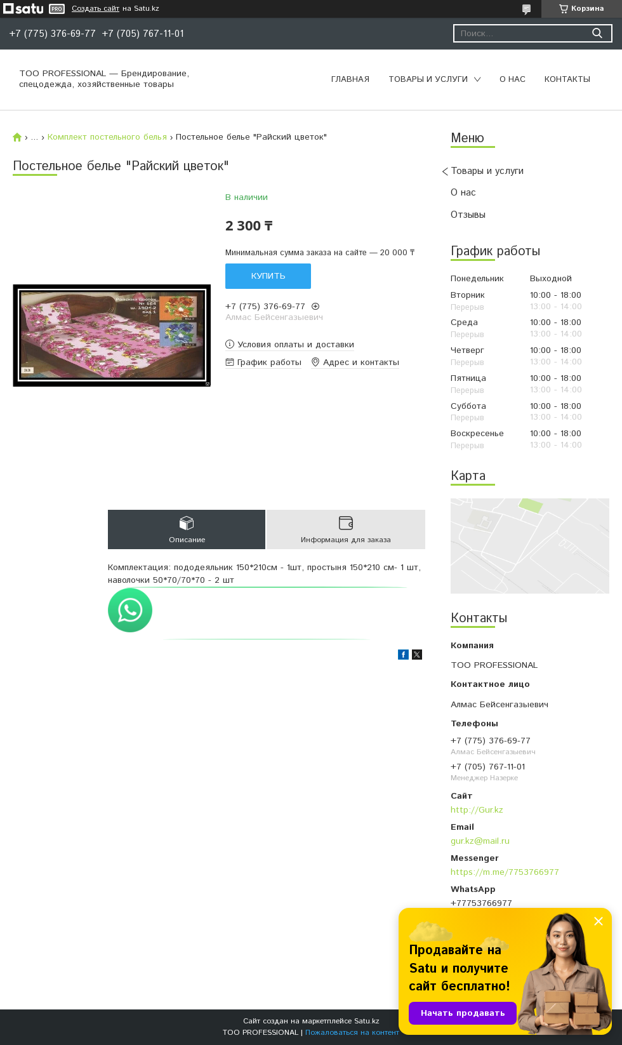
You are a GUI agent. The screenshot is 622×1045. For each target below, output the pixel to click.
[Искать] (597, 33)
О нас (513, 80)
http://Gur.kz (477, 810)
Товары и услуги (428, 80)
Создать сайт (95, 8)
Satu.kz (367, 1021)
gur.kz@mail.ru (480, 841)
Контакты (567, 80)
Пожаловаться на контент (352, 1032)
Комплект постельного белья (107, 137)
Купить (268, 276)
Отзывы (468, 215)
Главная (350, 80)
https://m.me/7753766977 (505, 872)
